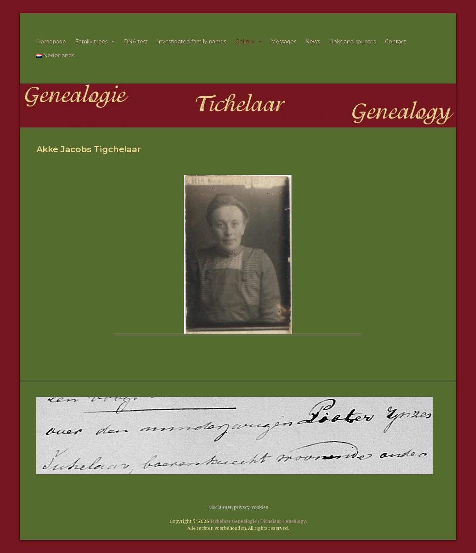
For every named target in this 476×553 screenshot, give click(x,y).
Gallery (245, 41)
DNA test (136, 41)
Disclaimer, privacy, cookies (238, 507)
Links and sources (352, 41)
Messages (283, 41)
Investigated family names (191, 41)
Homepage (51, 41)
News (312, 41)
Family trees (91, 41)
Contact (395, 41)
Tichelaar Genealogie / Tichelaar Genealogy (258, 521)
